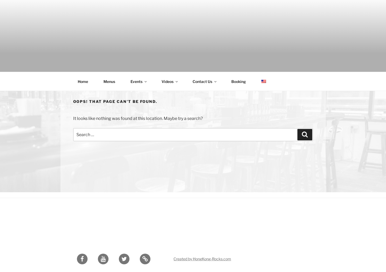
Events (139, 81)
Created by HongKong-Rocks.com (202, 259)
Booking (238, 81)
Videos (170, 81)
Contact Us (205, 81)
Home (83, 81)
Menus (109, 81)
